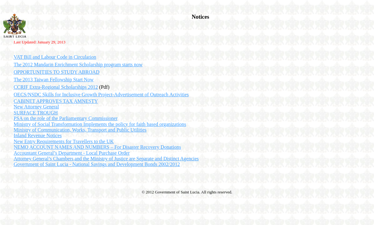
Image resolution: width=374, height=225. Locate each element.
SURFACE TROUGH (36, 112)
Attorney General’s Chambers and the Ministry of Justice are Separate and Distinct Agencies (106, 158)
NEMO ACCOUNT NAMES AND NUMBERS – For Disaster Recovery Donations (97, 147)
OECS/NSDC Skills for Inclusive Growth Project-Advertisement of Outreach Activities (101, 94)
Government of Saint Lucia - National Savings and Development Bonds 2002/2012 (97, 164)
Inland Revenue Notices (38, 135)
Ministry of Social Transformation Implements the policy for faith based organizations (100, 124)
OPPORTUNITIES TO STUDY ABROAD (57, 72)
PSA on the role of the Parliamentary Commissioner (66, 118)
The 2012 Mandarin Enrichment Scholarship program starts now (78, 64)
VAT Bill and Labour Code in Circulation (55, 57)
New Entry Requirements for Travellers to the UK (64, 141)
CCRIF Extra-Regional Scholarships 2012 (56, 87)
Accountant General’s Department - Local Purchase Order (72, 153)
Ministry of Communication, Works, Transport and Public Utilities (80, 129)
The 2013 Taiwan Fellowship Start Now (54, 79)
